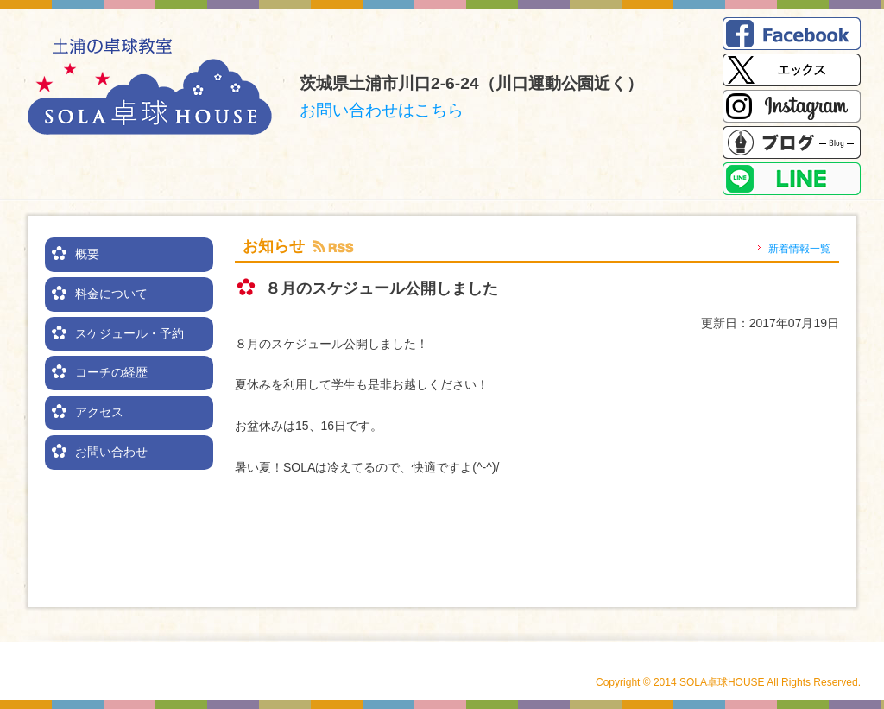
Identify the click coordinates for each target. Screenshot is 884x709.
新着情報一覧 (799, 249)
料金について (111, 294)
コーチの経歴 (111, 372)
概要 (87, 254)
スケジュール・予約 (129, 333)
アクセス (99, 412)
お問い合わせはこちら (382, 110)
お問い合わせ (111, 452)
